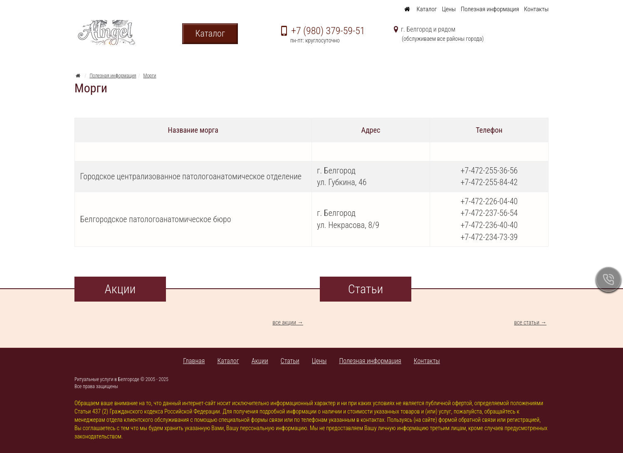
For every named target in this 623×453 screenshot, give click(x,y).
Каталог (427, 9)
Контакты (536, 9)
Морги (149, 76)
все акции (284, 322)
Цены (448, 9)
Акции (260, 361)
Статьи (290, 361)
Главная (194, 361)
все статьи (526, 322)
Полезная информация (490, 9)
